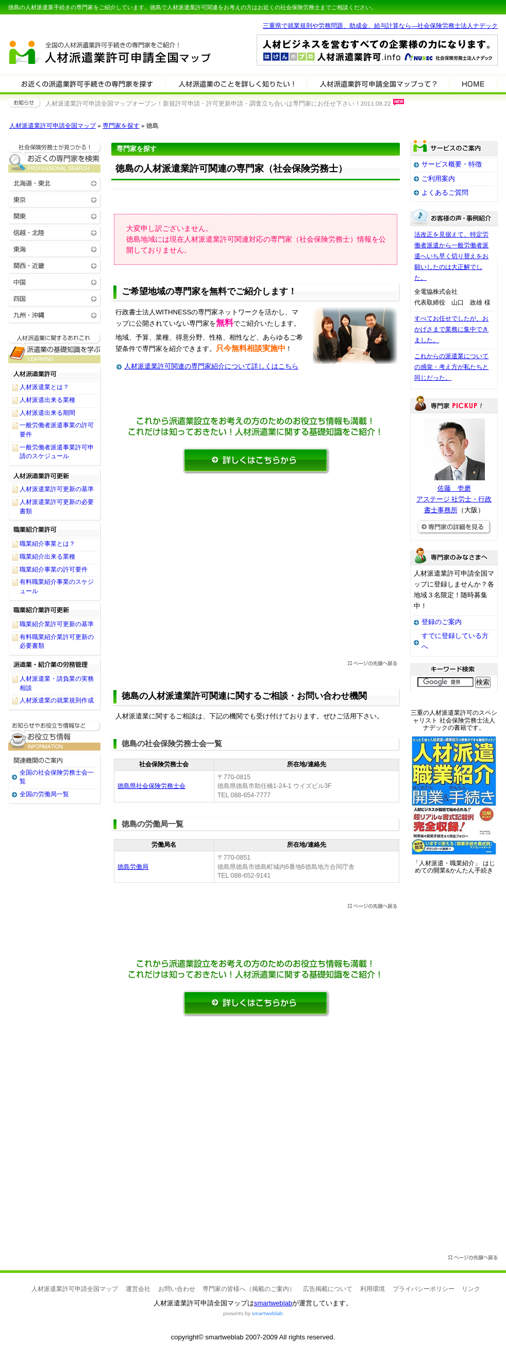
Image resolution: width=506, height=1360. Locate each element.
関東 (54, 216)
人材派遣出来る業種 (47, 400)
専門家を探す (121, 126)
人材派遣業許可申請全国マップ (52, 126)
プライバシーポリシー (423, 1289)
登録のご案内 (441, 622)
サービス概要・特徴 (451, 164)
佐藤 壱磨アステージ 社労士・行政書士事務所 (454, 499)
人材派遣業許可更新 (54, 475)
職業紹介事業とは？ (47, 543)
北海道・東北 (54, 183)
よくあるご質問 (444, 192)
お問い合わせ (176, 1289)
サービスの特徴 (378, 83)
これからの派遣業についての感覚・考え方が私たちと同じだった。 (451, 366)
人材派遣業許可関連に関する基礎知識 (54, 348)
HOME (473, 83)
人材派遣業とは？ (44, 387)
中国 (54, 282)
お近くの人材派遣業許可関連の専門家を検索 (54, 157)
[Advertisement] (255, 570)
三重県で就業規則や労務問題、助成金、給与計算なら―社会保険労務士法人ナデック (380, 25)
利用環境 (372, 1289)
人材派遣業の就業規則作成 (57, 700)
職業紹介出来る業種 (47, 556)
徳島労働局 (132, 866)
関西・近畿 (54, 265)
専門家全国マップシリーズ (65, 25)
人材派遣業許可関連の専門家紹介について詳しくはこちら (211, 366)
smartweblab (273, 1303)
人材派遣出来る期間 (47, 412)
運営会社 (138, 1289)
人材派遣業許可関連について (236, 83)
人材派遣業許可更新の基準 (57, 489)
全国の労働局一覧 (44, 794)
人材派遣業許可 (54, 373)
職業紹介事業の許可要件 (54, 569)
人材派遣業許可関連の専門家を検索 (87, 83)
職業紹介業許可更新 (54, 610)
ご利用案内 (438, 178)
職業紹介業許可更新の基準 (57, 624)
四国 (54, 298)
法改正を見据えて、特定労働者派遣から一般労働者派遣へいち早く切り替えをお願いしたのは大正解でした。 (451, 256)
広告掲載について (327, 1289)
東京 (54, 199)
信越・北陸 (54, 232)
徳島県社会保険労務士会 (151, 786)
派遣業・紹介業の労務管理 (54, 665)
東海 (54, 249)
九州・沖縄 (54, 315)
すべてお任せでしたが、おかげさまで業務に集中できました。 (451, 329)
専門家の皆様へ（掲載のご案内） (249, 1289)
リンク (471, 1289)
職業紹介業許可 (54, 530)
